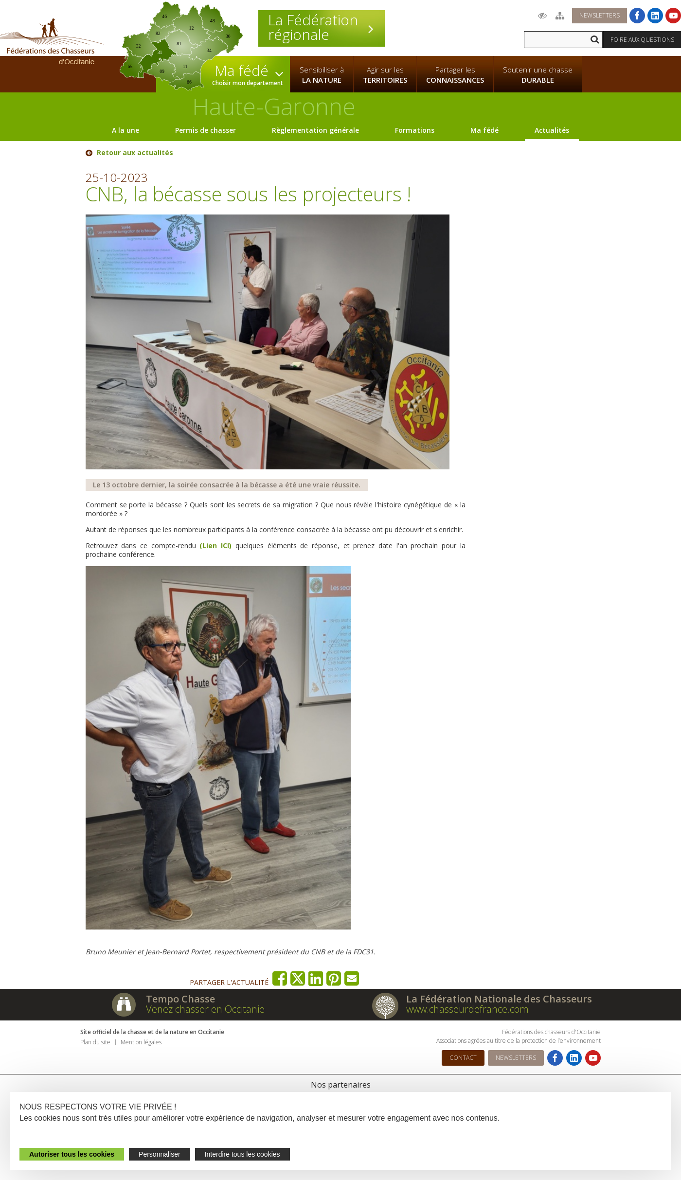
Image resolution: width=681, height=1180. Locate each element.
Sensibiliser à (322, 75)
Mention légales (141, 1042)
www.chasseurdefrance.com (467, 1009)
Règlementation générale (315, 130)
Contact (463, 1058)
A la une (125, 130)
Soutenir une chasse (538, 75)
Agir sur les (385, 75)
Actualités (552, 130)
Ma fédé (484, 130)
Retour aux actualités (135, 152)
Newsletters (599, 15)
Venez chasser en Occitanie (205, 1009)
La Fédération (321, 27)
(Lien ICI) (217, 545)
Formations (414, 130)
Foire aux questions (642, 40)
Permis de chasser (205, 130)
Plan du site (95, 1042)
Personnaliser (159, 1154)
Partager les (455, 75)
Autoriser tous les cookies (71, 1154)
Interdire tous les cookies (242, 1154)
